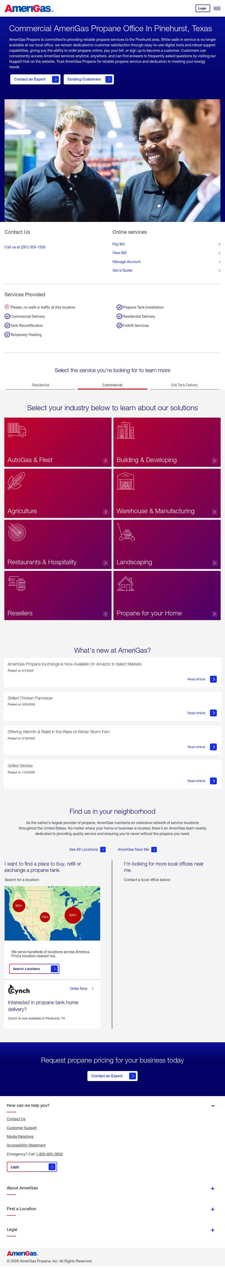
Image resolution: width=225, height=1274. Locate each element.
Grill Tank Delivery (184, 385)
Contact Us (16, 1126)
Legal (12, 1237)
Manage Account (126, 262)
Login (204, 9)
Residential (40, 385)
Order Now (82, 998)
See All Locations (87, 859)
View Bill (119, 253)
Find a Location (21, 1216)
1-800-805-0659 (49, 1161)
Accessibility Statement (26, 1153)
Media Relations (20, 1144)
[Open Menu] (217, 8)
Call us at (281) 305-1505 (25, 247)
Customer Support (22, 1135)
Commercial (112, 385)
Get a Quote (122, 270)
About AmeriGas (22, 1195)
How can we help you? (28, 1112)
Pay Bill (118, 244)
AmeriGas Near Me (137, 859)
